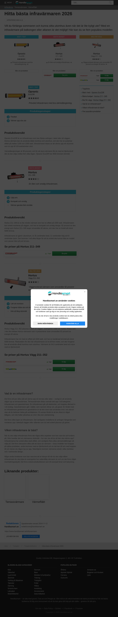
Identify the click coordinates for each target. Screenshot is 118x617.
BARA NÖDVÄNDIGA (45, 323)
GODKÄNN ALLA (72, 323)
